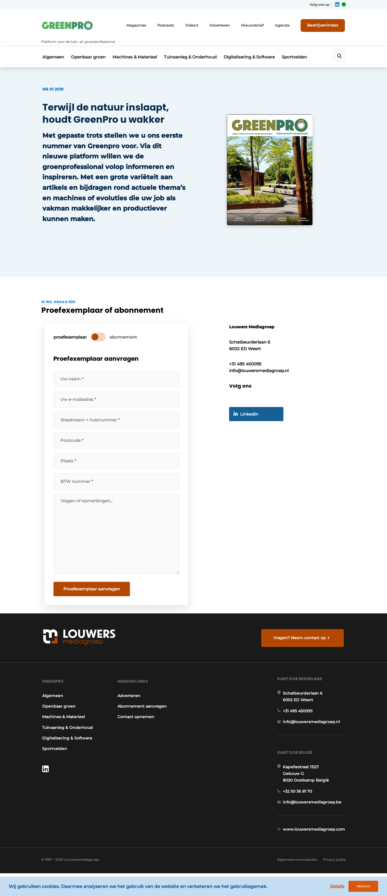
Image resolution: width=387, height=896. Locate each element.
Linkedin (251, 424)
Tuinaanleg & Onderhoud (195, 49)
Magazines (150, 24)
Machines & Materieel (137, 49)
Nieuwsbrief (260, 24)
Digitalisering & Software (255, 49)
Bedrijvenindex (325, 24)
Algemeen (52, 49)
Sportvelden (303, 49)
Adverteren (229, 24)
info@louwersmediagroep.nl (312, 735)
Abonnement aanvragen (142, 717)
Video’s (202, 24)
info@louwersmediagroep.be (313, 818)
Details (340, 887)
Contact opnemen (135, 728)
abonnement (124, 344)
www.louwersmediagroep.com (315, 847)
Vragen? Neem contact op (300, 645)
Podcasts (177, 24)
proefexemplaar (71, 344)
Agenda (287, 24)
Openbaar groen (89, 49)
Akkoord (366, 887)
